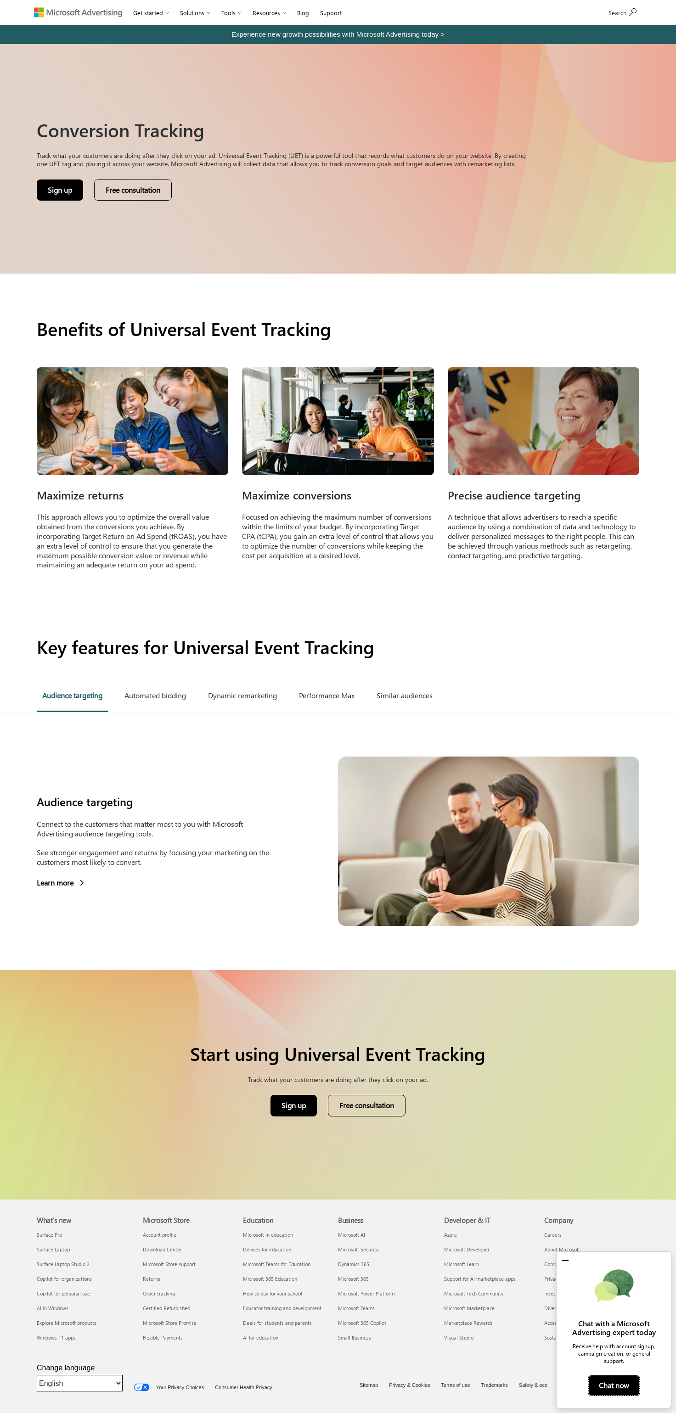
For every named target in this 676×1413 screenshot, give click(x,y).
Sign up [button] (65, 192)
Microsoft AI (351, 1234)
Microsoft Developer (467, 1249)
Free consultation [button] (133, 190)
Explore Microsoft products (66, 1322)
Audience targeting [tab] (72, 695)
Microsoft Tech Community (473, 1293)
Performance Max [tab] (327, 695)
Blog (303, 13)
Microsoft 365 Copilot (362, 1322)
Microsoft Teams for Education (276, 1264)
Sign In (362, 13)
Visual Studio (458, 1337)
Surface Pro (49, 1234)
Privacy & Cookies (409, 1385)
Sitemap (369, 1385)
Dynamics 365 (353, 1264)
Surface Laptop (53, 1249)
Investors (554, 1293)
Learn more (60, 883)
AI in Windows (52, 1308)
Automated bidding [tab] (155, 695)
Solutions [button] (195, 12)
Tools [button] (231, 12)
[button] (565, 1260)
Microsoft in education (268, 1234)
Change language (66, 1368)
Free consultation (366, 1105)
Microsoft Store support (169, 1264)
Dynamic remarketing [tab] (242, 695)
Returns (151, 1278)
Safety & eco (533, 1385)
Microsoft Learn (461, 1264)
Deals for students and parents (277, 1322)
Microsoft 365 (353, 1278)
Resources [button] (269, 12)
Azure (450, 1234)
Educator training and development (282, 1308)
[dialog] (613, 1329)
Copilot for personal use (63, 1293)
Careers (553, 1234)
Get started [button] (151, 12)
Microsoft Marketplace (469, 1308)
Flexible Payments (163, 1337)
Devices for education (267, 1249)
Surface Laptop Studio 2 (63, 1264)
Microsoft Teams (356, 1308)
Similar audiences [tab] (405, 695)
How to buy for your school (272, 1293)
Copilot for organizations (64, 1278)
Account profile (159, 1234)
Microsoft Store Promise (170, 1322)
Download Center (162, 1249)
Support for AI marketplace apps (480, 1278)
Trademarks (494, 1385)
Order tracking (159, 1293)
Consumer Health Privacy (243, 1387)
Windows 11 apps (56, 1337)
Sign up (623, 12)
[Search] (579, 12)
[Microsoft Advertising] (78, 12)
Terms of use (455, 1385)
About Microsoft (562, 1249)
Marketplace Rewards (468, 1322)
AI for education (260, 1337)
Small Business (354, 1337)
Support (331, 13)
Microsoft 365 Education (270, 1278)
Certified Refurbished (166, 1308)
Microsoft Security (358, 1249)
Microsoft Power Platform (366, 1293)
